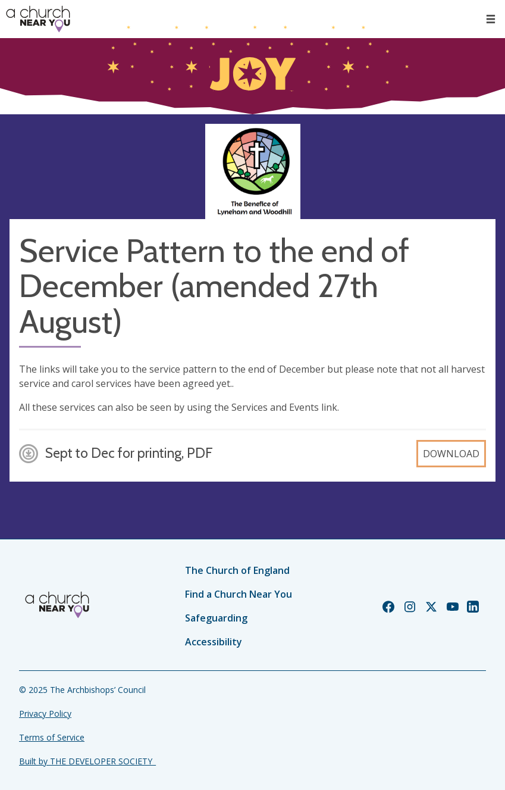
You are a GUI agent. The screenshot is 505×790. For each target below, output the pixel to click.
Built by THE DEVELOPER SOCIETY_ (87, 761)
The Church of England (237, 570)
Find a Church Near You (238, 594)
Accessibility (213, 641)
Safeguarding (216, 617)
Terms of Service (51, 737)
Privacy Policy (45, 713)
